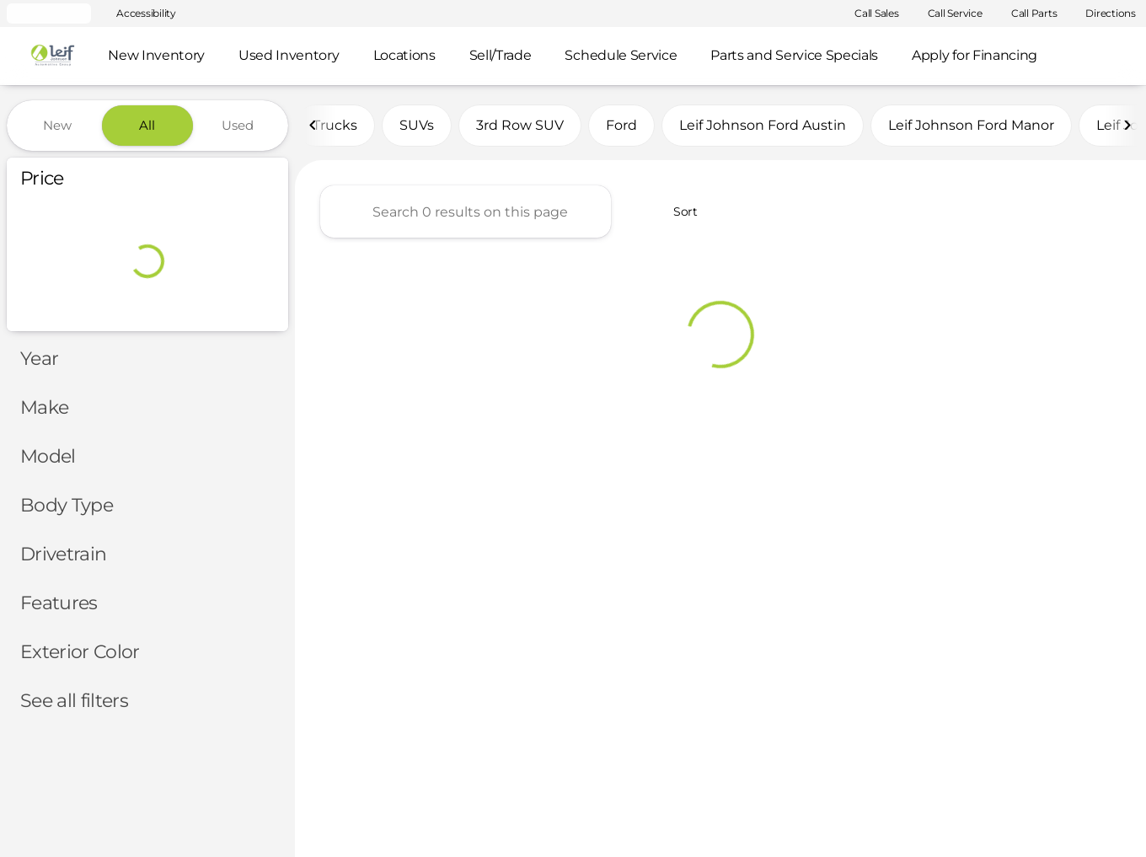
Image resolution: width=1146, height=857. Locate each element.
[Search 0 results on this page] (465, 212)
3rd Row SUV (520, 125)
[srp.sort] (676, 211)
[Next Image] (1127, 125)
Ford (621, 125)
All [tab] (147, 125)
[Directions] (1103, 13)
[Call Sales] (869, 13)
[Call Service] (947, 13)
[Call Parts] (1027, 13)
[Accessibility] (138, 13)
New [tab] (57, 125)
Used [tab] (238, 125)
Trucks (335, 125)
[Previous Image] (313, 125)
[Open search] (1107, 56)
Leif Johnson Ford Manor (971, 125)
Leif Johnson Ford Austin (762, 125)
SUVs (416, 125)
